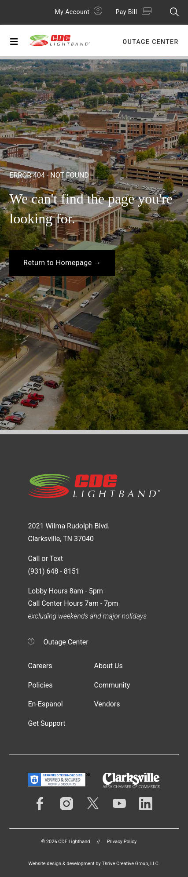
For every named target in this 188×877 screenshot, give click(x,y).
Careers (40, 666)
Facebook (40, 803)
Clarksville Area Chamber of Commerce (132, 780)
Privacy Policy (121, 841)
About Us (108, 666)
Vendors (107, 704)
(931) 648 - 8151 (53, 571)
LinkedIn (145, 803)
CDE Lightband (60, 42)
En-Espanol (45, 704)
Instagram (66, 803)
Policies (40, 685)
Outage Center (151, 41)
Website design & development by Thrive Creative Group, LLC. (94, 863)
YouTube (119, 803)
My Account (72, 11)
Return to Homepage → (62, 262)
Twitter (93, 803)
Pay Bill (126, 11)
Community (112, 685)
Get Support (46, 723)
